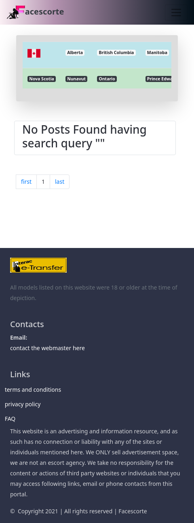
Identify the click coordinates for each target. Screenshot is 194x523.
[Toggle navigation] (176, 12)
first (26, 181)
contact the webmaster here (47, 348)
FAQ (12, 418)
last (59, 181)
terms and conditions (35, 389)
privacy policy (25, 404)
